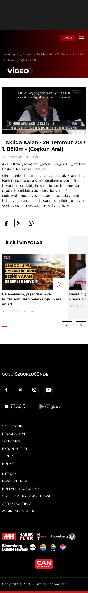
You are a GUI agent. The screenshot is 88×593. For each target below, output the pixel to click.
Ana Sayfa (13, 54)
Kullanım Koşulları (21, 489)
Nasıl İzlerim (14, 481)
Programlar (14, 434)
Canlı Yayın (12, 426)
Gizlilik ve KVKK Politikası (26, 496)
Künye (8, 464)
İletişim (9, 474)
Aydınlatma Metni (19, 511)
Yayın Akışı (11, 441)
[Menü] (81, 38)
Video (30, 54)
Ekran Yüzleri (15, 449)
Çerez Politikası (17, 504)
